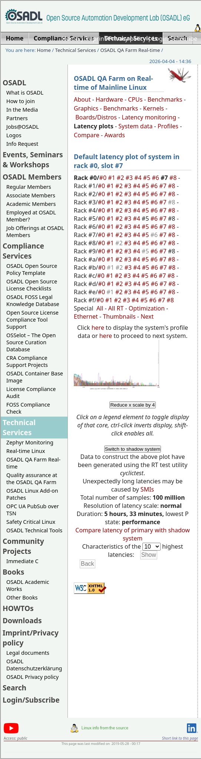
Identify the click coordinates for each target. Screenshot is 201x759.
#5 (147, 178)
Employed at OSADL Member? (31, 216)
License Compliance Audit (31, 392)
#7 (163, 186)
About (82, 99)
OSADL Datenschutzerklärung (34, 665)
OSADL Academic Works (27, 585)
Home (70, 38)
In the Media (22, 109)
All (99, 308)
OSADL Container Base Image (34, 377)
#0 (103, 178)
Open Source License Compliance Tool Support (32, 319)
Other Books (21, 597)
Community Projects (23, 546)
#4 (138, 178)
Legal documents (27, 652)
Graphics (86, 108)
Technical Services (75, 50)
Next (147, 316)
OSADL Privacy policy (32, 676)
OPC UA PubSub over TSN (32, 510)
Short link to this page (180, 738)
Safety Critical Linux (30, 521)
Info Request (22, 143)
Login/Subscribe (174, 38)
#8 (173, 178)
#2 (121, 178)
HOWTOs (18, 608)
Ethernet (86, 316)
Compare (86, 135)
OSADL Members (32, 177)
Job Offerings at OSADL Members (35, 231)
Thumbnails (119, 316)
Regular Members (28, 186)
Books (13, 572)
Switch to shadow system (133, 449)
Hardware (109, 99)
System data (135, 126)
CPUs (135, 99)
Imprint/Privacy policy (115, 38)
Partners (17, 118)
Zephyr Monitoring (29, 442)
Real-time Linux (25, 450)
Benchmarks (165, 99)
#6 (156, 178)
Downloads (22, 620)
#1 (112, 178)
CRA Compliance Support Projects (27, 361)
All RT (116, 308)
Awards (114, 135)
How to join (20, 101)
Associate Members (30, 195)
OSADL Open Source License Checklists (31, 285)
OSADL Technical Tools (34, 530)
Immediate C (22, 561)
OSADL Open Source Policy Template (31, 269)
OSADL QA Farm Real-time (130, 50)
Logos (14, 135)
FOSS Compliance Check (28, 408)
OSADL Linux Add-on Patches (32, 494)
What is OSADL (24, 92)
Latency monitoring (149, 117)
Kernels (153, 108)
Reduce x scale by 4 (132, 405)
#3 (130, 178)
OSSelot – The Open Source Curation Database (31, 342)
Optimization (147, 308)
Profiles (168, 126)
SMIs (147, 489)
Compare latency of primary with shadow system (132, 534)
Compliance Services (23, 251)
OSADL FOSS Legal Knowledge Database (32, 300)
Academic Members (31, 203)
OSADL (14, 83)
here (98, 327)
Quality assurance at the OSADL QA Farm (31, 479)
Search (14, 688)
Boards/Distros (96, 117)
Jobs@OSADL (22, 126)
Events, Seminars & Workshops (33, 160)
